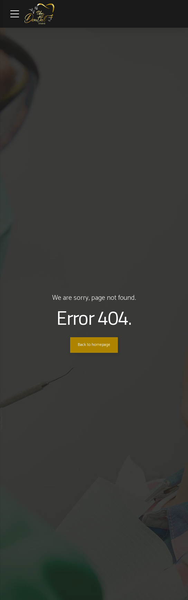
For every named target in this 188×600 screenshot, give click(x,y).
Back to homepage (94, 344)
